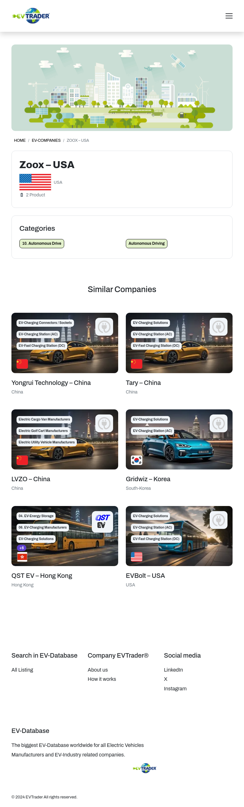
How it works (102, 679)
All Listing (22, 670)
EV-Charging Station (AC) (38, 334)
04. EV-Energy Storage (36, 516)
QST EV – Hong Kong (41, 575)
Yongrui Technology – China (51, 382)
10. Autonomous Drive (41, 243)
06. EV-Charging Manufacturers (43, 527)
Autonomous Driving (147, 243)
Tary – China (143, 382)
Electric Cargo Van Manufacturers (44, 419)
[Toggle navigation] (229, 15)
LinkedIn (173, 670)
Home (20, 140)
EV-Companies (46, 140)
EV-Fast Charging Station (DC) (42, 345)
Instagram (175, 688)
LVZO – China (30, 478)
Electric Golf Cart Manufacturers (43, 431)
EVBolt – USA (145, 575)
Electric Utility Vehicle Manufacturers (47, 442)
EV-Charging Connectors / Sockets (45, 323)
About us (98, 670)
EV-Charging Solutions (150, 323)
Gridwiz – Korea (148, 478)
